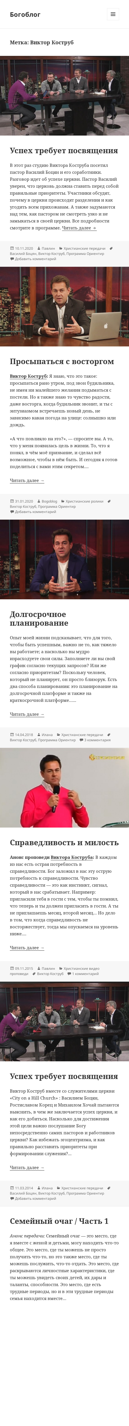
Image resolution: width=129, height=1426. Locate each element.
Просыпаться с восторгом (62, 361)
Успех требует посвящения (64, 150)
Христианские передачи (85, 248)
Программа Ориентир (85, 253)
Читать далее (79, 228)
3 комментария (97, 739)
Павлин (48, 248)
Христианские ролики (84, 501)
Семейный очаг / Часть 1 (59, 1221)
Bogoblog (49, 501)
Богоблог (25, 14)
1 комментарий (85, 973)
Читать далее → (27, 480)
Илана (47, 734)
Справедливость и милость (64, 842)
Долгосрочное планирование (39, 618)
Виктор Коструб (51, 253)
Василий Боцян (23, 253)
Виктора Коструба (72, 857)
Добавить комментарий (35, 258)
